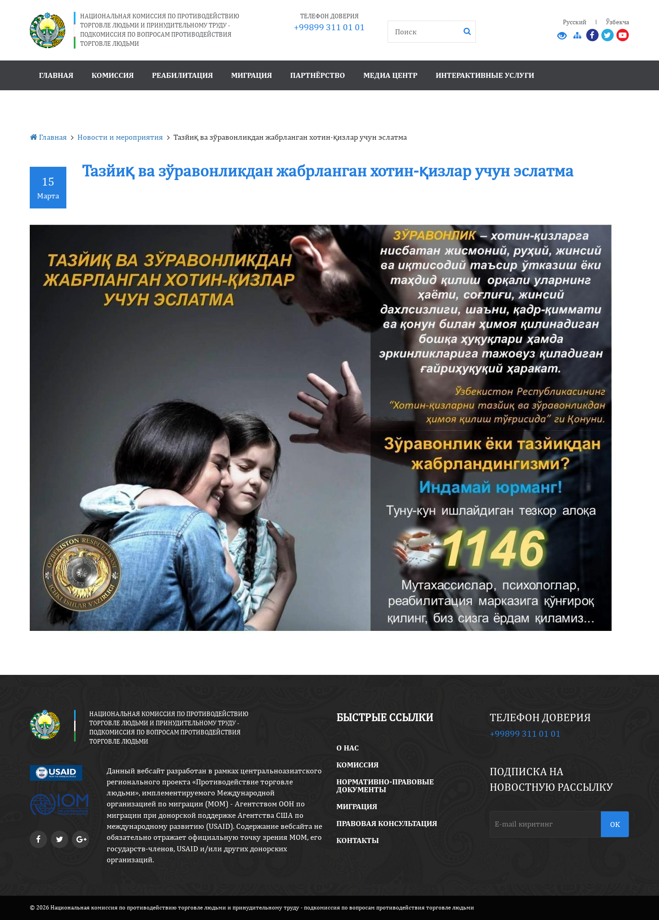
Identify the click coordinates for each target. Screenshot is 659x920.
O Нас (347, 747)
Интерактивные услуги (485, 75)
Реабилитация (182, 75)
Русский (574, 22)
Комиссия (113, 75)
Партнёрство (317, 75)
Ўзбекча (617, 22)
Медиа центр (390, 75)
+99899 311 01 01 (329, 27)
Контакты (357, 840)
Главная (56, 75)
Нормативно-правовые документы (385, 785)
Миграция (251, 75)
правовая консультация (386, 823)
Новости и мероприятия (120, 137)
